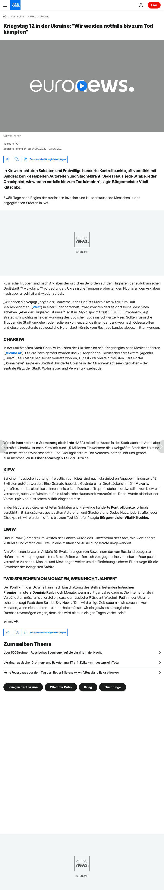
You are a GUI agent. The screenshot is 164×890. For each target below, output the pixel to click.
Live (154, 5)
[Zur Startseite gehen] (15, 5)
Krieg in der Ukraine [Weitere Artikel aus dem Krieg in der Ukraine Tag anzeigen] (23, 687)
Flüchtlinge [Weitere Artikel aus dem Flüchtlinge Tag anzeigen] (112, 687)
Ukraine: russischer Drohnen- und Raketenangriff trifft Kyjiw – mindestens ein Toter (61, 662)
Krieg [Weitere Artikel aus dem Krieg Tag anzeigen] (88, 687)
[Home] (4, 16)
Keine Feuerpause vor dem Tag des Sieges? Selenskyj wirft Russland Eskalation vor (61, 672)
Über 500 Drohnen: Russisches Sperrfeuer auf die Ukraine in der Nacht (52, 652)
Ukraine (44, 16)
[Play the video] (82, 86)
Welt (32, 16)
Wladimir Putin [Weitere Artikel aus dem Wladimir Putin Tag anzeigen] (61, 687)
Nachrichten (18, 16)
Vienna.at (13, 353)
